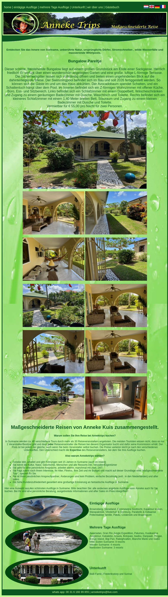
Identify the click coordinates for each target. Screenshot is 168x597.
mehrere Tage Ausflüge (54, 7)
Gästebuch (112, 7)
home (7, 7)
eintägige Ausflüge (25, 7)
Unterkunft (78, 7)
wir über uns (95, 7)
